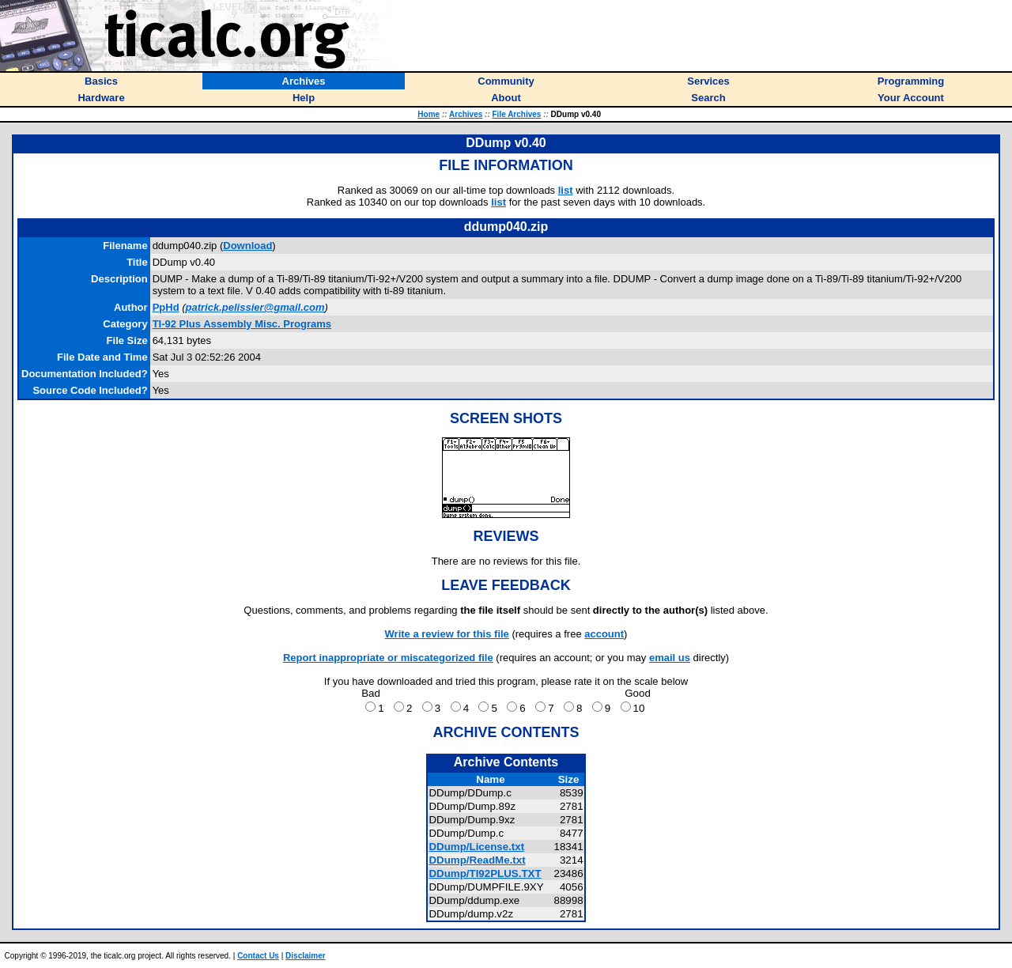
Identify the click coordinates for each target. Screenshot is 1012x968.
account (604, 634)
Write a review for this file (447, 634)
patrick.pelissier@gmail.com (255, 307)
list (565, 190)
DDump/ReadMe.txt (477, 860)
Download (247, 245)
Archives (465, 114)
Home (428, 114)
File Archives (517, 114)
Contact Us (258, 955)
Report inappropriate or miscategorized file (388, 658)
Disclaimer (305, 955)
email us (669, 658)
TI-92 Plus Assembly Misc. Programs (242, 324)
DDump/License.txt (476, 847)
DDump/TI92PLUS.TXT (485, 873)
